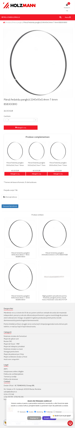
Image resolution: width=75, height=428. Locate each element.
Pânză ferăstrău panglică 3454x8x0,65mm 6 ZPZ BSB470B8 (55, 254)
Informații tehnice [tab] (10, 197)
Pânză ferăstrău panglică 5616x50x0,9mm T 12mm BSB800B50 (20, 298)
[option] (38, 62)
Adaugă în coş (20, 128)
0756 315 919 (8, 397)
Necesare (22, 412)
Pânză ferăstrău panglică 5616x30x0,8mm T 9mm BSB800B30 (20, 255)
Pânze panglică (18, 22)
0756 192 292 (18, 397)
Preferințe (48, 412)
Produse (9, 22)
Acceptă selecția (49, 418)
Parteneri (57, 412)
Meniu (68, 17)
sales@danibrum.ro (10, 392)
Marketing (38, 412)
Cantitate (7, 116)
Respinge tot (34, 418)
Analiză (30, 412)
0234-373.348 (9, 394)
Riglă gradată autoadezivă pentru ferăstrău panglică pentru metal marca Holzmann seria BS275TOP (54, 298)
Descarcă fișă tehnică (10, 206)
